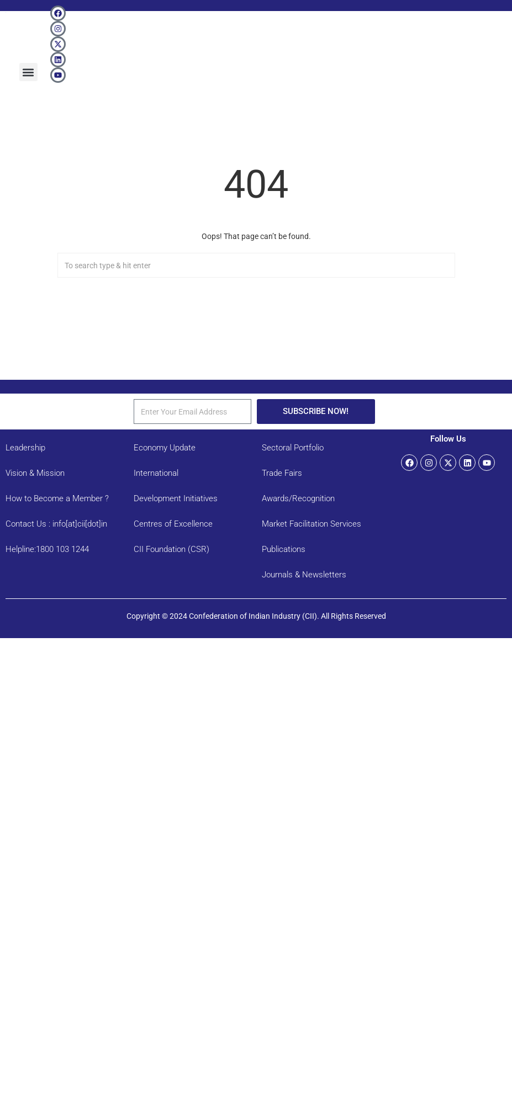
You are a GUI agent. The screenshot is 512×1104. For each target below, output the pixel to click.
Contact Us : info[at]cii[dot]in (56, 524)
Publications (283, 549)
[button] (28, 72)
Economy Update (165, 448)
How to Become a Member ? (57, 498)
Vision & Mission (35, 473)
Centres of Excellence (173, 524)
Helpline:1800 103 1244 (47, 549)
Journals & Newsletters (304, 575)
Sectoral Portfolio (293, 448)
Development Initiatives (176, 498)
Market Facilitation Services (311, 524)
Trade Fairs (282, 473)
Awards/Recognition (298, 498)
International (156, 473)
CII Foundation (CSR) (171, 549)
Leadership (25, 448)
